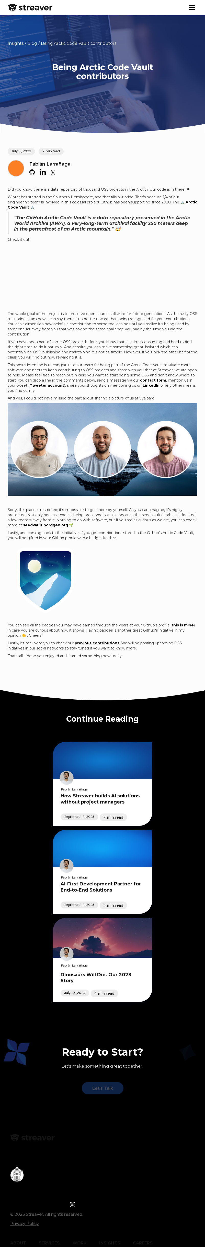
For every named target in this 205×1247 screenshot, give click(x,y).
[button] (192, 7)
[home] (30, 8)
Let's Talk (102, 1088)
